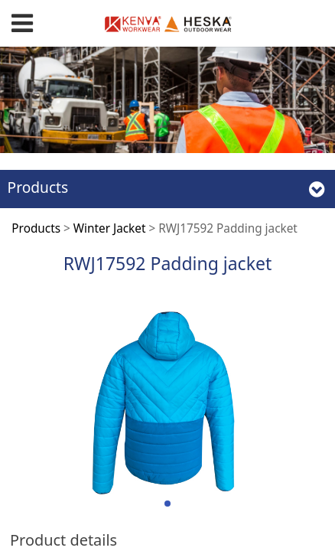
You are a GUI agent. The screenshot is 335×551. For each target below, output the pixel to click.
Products (35, 228)
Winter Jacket (109, 228)
